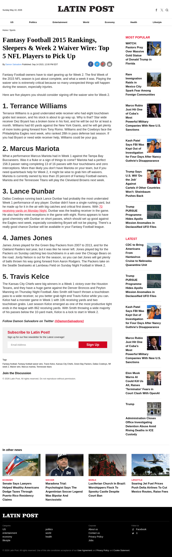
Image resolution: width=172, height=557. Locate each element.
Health (133, 22)
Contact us (94, 533)
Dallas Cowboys (100, 364)
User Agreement (84, 550)
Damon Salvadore (13, 64)
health (49, 536)
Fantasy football (10, 364)
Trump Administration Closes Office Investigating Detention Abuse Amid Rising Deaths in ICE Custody (141, 419)
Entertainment (60, 22)
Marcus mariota (29, 367)
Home (5, 30)
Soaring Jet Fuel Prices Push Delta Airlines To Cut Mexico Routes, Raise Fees (150, 487)
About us (93, 529)
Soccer (50, 480)
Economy (110, 22)
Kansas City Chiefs (64, 364)
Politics (33, 22)
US (11, 22)
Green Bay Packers (83, 364)
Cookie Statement (122, 550)
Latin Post (86, 9)
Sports (12, 30)
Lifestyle (157, 22)
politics (49, 529)
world (48, 533)
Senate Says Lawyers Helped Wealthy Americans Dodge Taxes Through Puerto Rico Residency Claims (21, 491)
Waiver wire (15, 367)
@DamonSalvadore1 (69, 321)
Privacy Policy (96, 536)
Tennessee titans (44, 367)
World (86, 22)
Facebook (141, 529)
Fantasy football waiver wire (30, 364)
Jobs (91, 540)
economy (7, 536)
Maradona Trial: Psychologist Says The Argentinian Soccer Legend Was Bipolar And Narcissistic (64, 491)
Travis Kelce (49, 364)
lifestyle (6, 540)
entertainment (10, 533)
